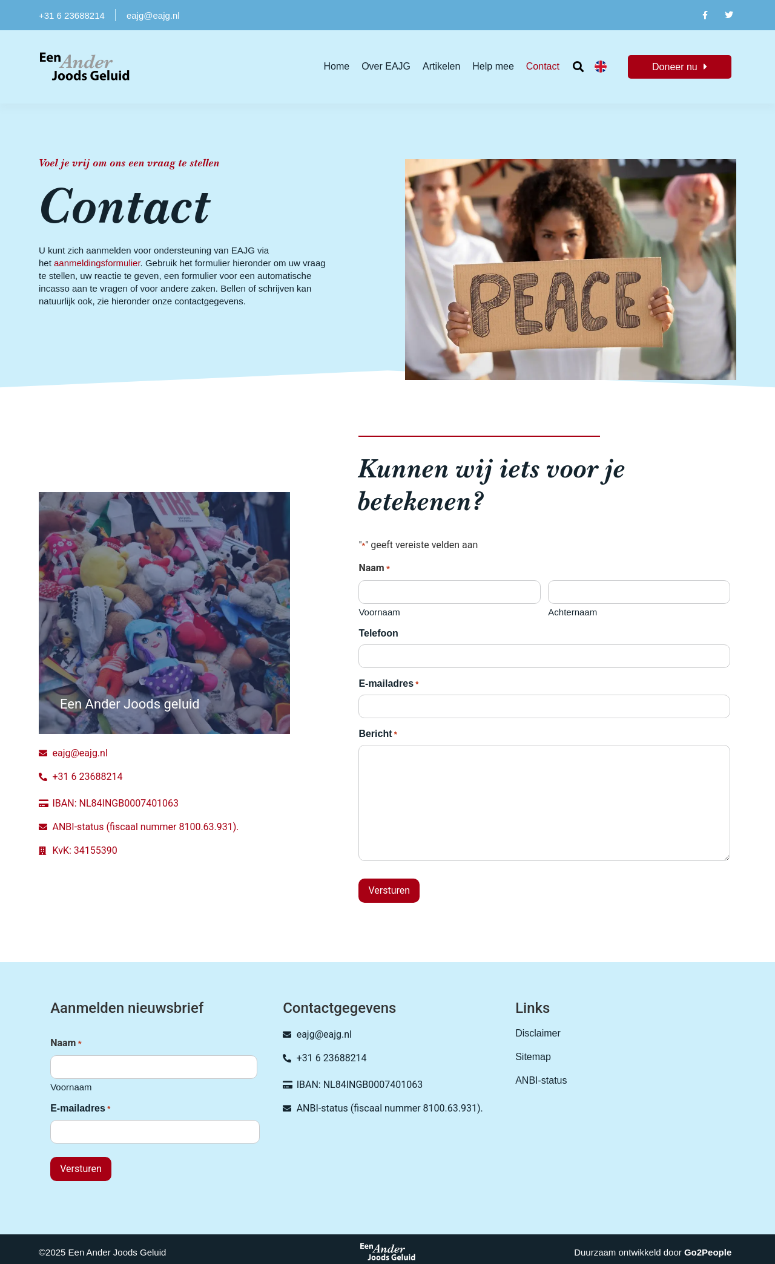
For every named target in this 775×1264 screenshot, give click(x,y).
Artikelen (441, 66)
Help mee (492, 66)
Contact (542, 66)
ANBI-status (541, 1080)
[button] (579, 67)
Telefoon (378, 633)
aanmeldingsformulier (97, 263)
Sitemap (533, 1057)
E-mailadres (388, 684)
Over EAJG (386, 66)
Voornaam (379, 612)
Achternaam (572, 612)
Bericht (377, 734)
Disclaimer (538, 1033)
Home (336, 66)
